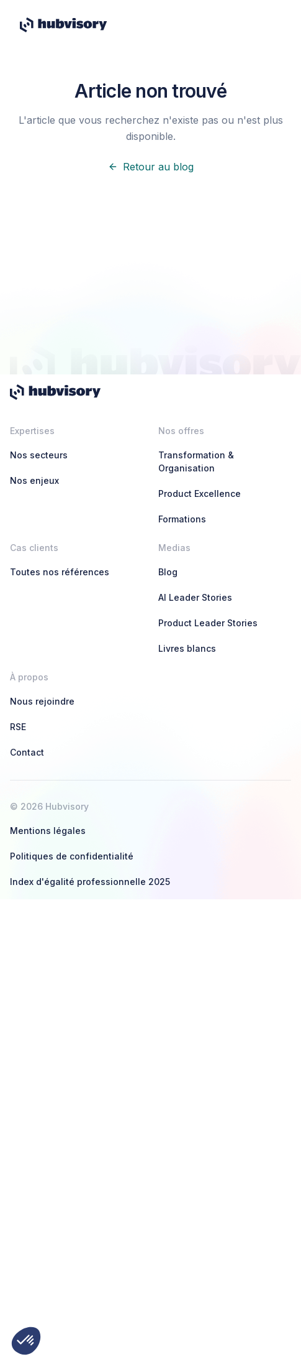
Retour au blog (151, 166)
